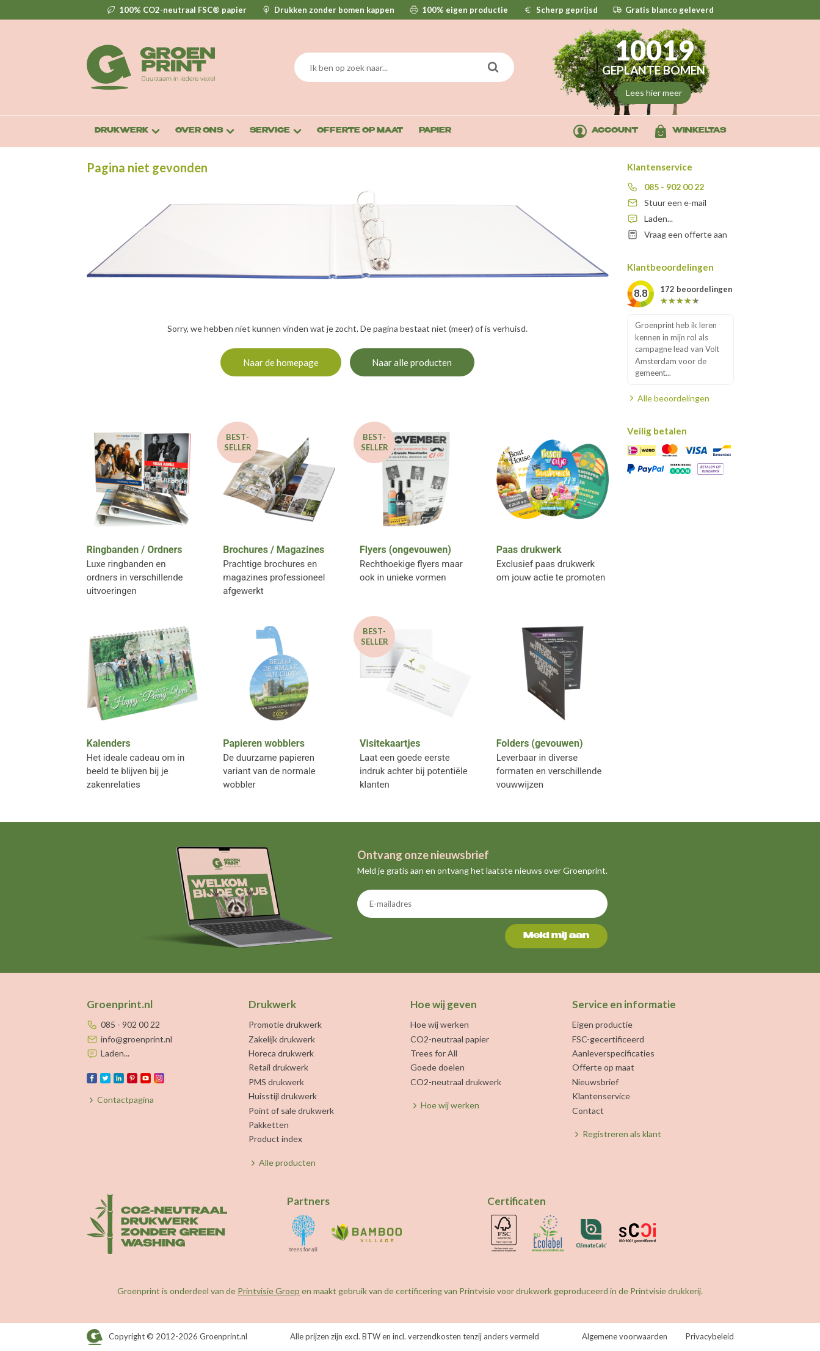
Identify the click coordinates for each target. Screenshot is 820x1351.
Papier (435, 131)
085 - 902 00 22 (674, 186)
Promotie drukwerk (285, 1024)
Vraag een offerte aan (685, 234)
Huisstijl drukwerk (283, 1096)
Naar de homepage (281, 362)
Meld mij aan (556, 936)
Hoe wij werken (439, 1024)
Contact (588, 1110)
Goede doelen (437, 1067)
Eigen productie (602, 1024)
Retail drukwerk (278, 1067)
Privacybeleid (710, 1336)
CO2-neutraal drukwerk (455, 1082)
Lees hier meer (654, 92)
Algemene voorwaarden (624, 1336)
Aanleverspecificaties (613, 1053)
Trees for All (433, 1053)
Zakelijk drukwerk (282, 1039)
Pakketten (269, 1124)
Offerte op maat (603, 1067)
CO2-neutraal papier (449, 1039)
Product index (275, 1138)
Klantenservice (601, 1096)
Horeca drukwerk (281, 1053)
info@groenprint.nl (136, 1039)
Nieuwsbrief (595, 1082)
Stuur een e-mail (675, 202)
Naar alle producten (412, 362)
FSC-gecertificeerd (608, 1039)
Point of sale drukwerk (291, 1110)
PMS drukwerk (276, 1082)
